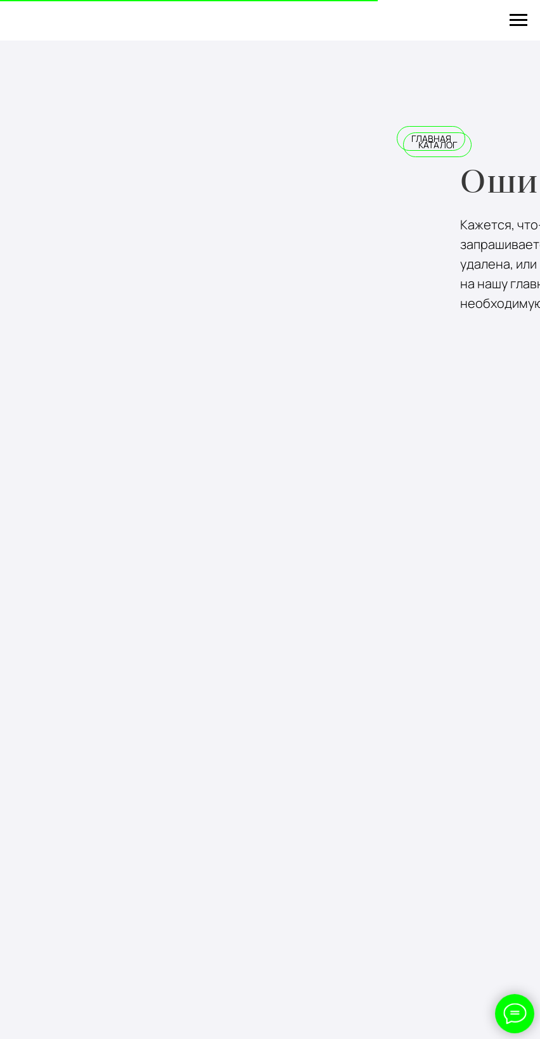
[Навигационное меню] (518, 20)
